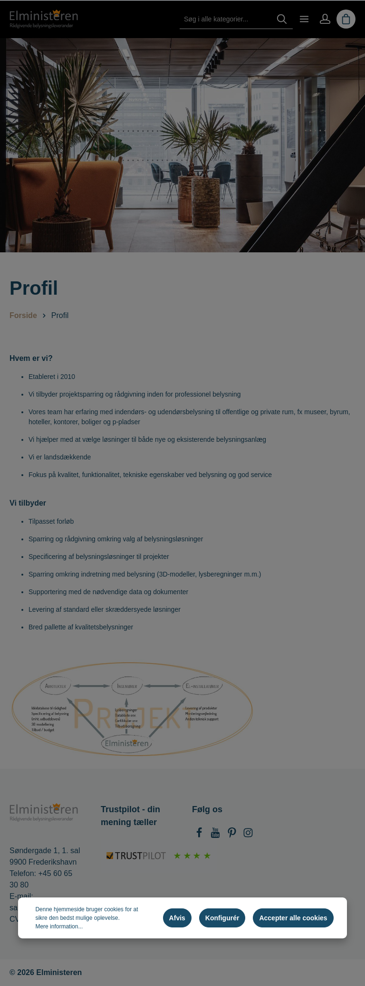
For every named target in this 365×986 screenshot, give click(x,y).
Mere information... (59, 926)
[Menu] (304, 19)
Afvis (177, 918)
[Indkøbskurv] (345, 19)
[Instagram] (248, 835)
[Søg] (282, 19)
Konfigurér (222, 918)
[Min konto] (325, 19)
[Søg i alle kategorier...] (225, 19)
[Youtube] (216, 835)
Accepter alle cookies (293, 918)
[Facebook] (200, 835)
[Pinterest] (233, 835)
